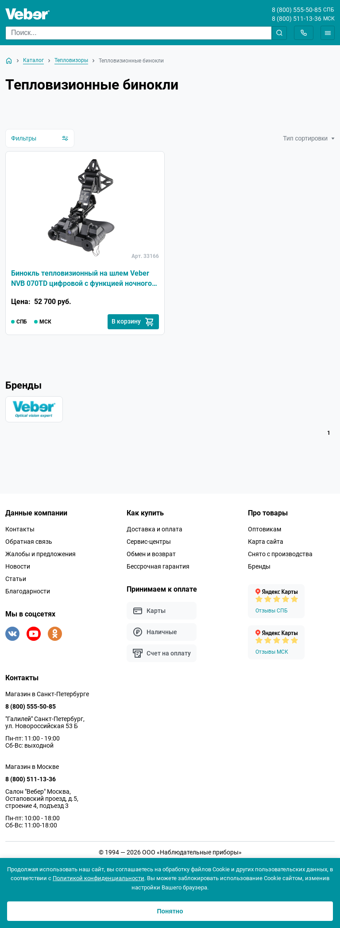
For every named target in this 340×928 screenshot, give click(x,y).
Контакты (20, 530)
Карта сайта (265, 543)
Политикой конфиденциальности (98, 878)
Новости (17, 568)
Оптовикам (264, 530)
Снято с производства (280, 555)
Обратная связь (28, 543)
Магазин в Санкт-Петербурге (47, 695)
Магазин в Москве (32, 768)
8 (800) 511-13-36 (296, 18)
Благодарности (27, 593)
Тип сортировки (309, 138)
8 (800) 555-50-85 (296, 9)
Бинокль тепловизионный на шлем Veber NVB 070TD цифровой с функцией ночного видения (81, 279)
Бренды (259, 568)
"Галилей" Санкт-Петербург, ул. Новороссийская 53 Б (45, 724)
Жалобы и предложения (40, 555)
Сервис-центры (149, 543)
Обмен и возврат (151, 555)
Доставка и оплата (154, 530)
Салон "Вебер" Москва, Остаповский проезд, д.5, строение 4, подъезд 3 (41, 800)
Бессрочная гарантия (158, 568)
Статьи (15, 580)
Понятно (170, 911)
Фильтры (40, 138)
